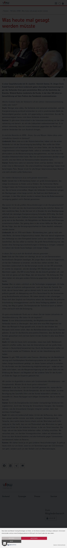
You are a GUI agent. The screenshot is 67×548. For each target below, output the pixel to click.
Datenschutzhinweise (61, 545)
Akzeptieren (33, 541)
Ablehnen (11, 541)
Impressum (55, 545)
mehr (55, 541)
